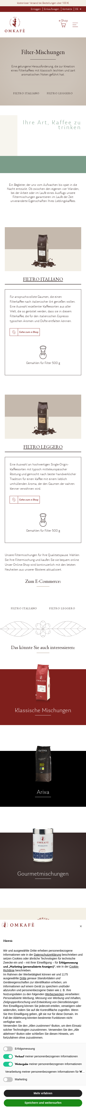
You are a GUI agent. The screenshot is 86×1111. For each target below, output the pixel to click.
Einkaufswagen (51, 9)
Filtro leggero (60, 93)
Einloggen (36, 9)
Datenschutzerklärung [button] (47, 954)
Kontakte (67, 9)
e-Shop (63, 20)
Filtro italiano (26, 93)
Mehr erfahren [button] (43, 1093)
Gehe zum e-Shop (28, 332)
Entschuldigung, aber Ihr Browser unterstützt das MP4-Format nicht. (43, 154)
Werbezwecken (54, 994)
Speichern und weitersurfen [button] (43, 1102)
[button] (81, 926)
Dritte (23, 978)
